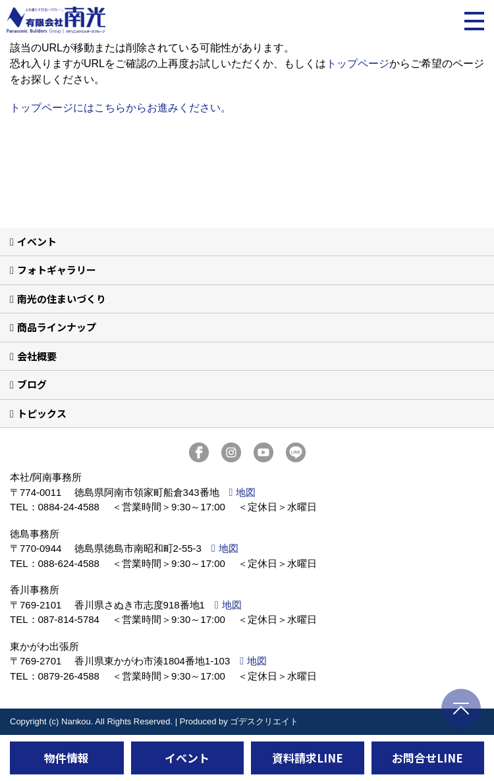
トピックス (42, 413)
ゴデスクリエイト (264, 721)
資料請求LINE (307, 757)
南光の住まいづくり (61, 299)
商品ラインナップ (56, 327)
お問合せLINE (427, 757)
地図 (246, 492)
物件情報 (66, 757)
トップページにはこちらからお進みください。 (120, 107)
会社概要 (37, 356)
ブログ (32, 384)
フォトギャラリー (56, 270)
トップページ (357, 63)
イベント (37, 241)
